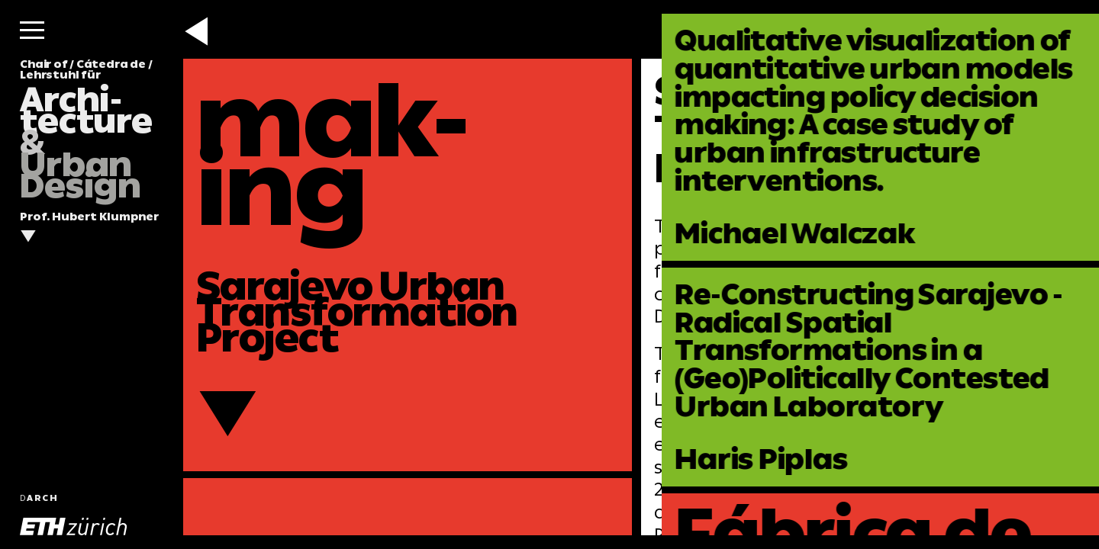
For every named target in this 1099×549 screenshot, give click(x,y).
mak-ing (332, 154)
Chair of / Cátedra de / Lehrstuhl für (86, 129)
